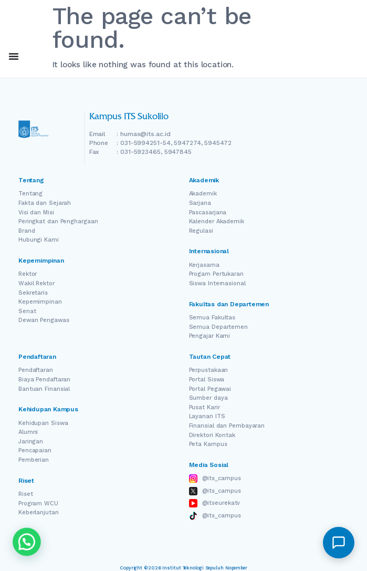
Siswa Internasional (217, 283)
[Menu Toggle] (13, 56)
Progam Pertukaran (216, 274)
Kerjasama (204, 265)
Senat (27, 311)
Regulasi (201, 230)
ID (327, 56)
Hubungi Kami (38, 239)
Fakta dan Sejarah (44, 203)
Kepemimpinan (40, 301)
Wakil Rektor (36, 283)
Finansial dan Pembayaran (227, 425)
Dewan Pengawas (43, 320)
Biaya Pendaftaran (44, 379)
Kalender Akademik (216, 221)
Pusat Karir (204, 407)
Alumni (28, 432)
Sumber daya (208, 397)
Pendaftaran (35, 370)
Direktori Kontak (212, 435)
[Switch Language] (312, 56)
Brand (26, 230)
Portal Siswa (207, 379)
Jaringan (30, 441)
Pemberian (33, 459)
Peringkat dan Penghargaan (58, 221)
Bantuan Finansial (44, 389)
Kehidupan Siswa (43, 423)
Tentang (30, 193)
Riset (25, 494)
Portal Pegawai (210, 389)
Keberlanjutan (38, 512)
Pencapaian (34, 450)
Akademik (203, 193)
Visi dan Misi (36, 212)
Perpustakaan (208, 370)
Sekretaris (33, 292)
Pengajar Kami (209, 336)
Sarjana (200, 203)
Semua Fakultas (212, 317)
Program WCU (38, 503)
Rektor (27, 274)
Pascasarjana (208, 212)
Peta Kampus (208, 444)
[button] (338, 542)
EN (297, 56)
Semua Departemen (218, 327)
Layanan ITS (207, 416)
